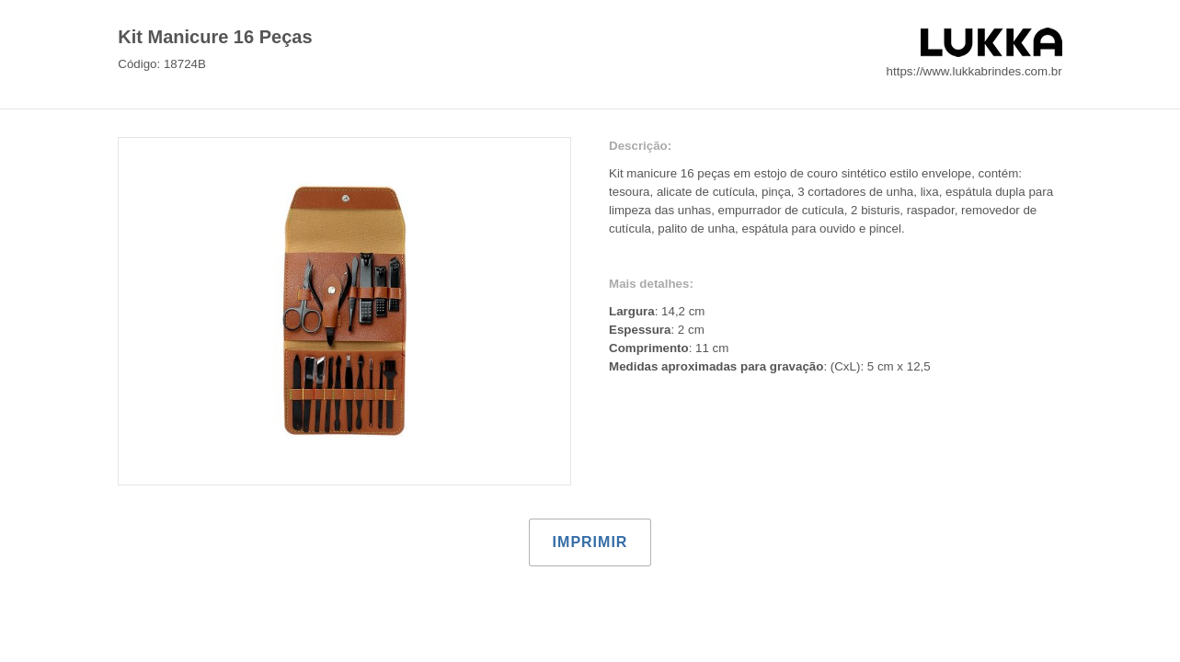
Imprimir (590, 542)
